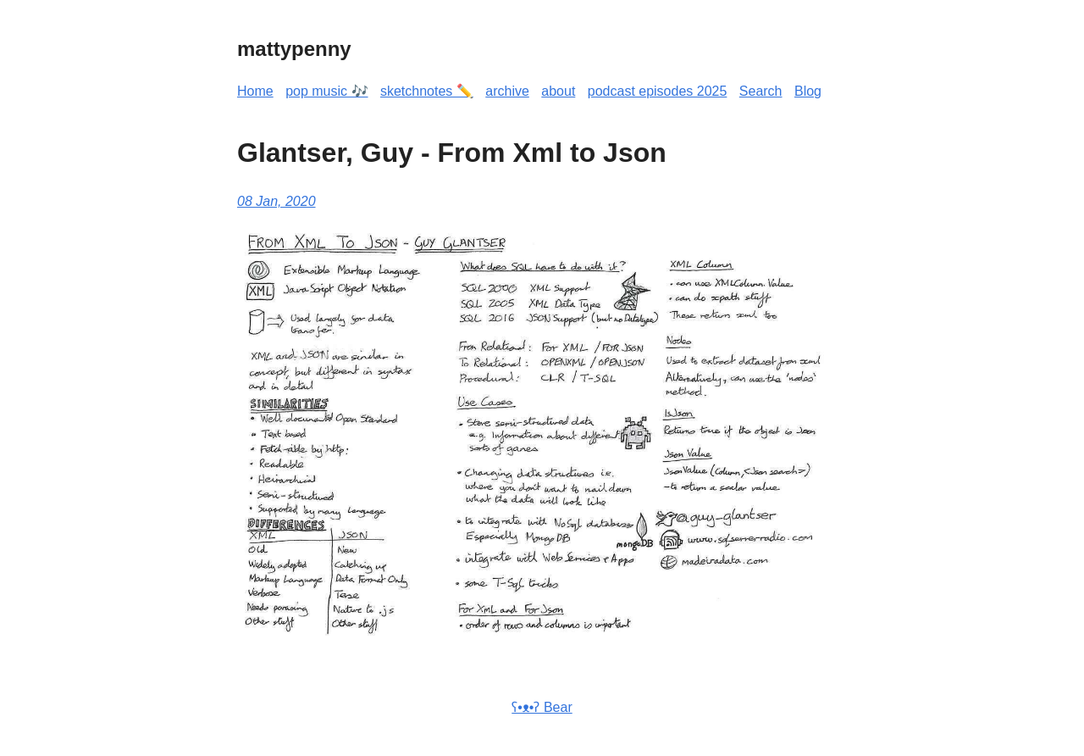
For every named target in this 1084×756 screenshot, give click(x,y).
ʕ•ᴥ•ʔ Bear (542, 707)
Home (255, 91)
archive (507, 91)
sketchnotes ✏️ (426, 91)
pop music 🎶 (326, 91)
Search (761, 91)
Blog (807, 91)
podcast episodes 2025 (657, 91)
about (558, 91)
